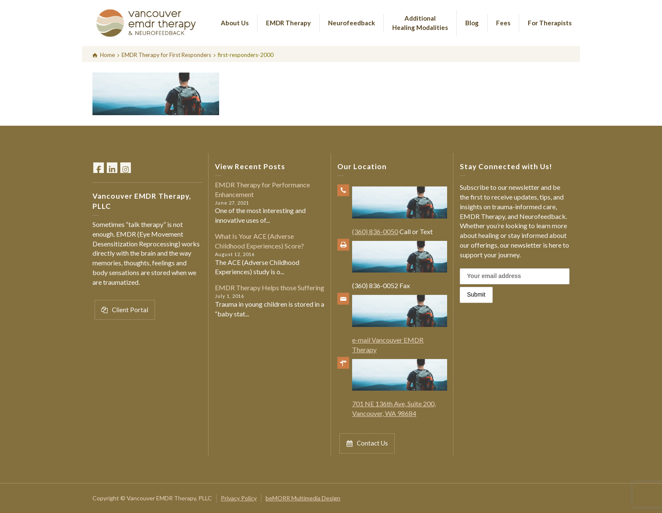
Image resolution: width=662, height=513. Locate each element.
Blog (472, 23)
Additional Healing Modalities (420, 22)
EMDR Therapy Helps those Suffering (269, 288)
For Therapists (550, 23)
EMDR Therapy (288, 23)
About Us (235, 23)
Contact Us (367, 443)
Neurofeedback (351, 23)
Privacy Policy (239, 498)
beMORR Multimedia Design (303, 498)
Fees (503, 23)
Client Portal (124, 309)
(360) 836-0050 (375, 231)
